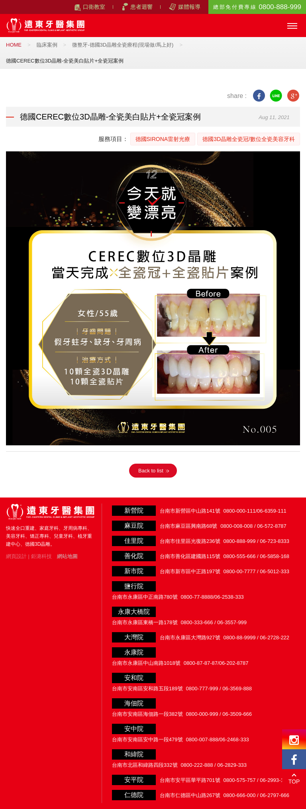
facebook (259, 96)
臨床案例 (47, 45)
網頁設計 (16, 556)
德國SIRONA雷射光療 (162, 139)
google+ (293, 96)
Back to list (150, 471)
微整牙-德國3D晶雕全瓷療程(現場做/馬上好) (122, 45)
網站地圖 (67, 556)
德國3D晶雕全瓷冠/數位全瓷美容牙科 (248, 139)
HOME (14, 45)
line (276, 96)
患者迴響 (141, 7)
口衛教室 (94, 7)
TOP (294, 781)
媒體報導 (189, 7)
